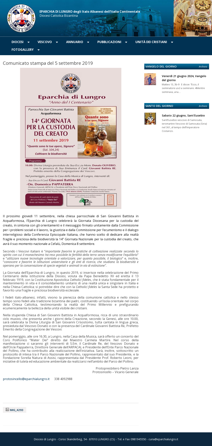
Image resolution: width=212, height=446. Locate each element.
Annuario (74, 42)
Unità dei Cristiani (151, 42)
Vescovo (45, 42)
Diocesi (18, 42)
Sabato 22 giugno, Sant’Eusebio (183, 115)
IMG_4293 (16, 410)
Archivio (203, 66)
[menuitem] (17, 42)
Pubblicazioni (109, 42)
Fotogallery (23, 49)
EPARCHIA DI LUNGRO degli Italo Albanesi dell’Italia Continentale (90, 11)
